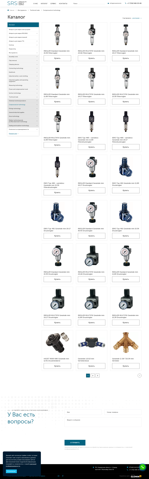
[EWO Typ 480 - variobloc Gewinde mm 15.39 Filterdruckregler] (57, 167)
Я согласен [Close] (11, 471)
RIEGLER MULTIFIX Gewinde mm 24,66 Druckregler (91, 273)
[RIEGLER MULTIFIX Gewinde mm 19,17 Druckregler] (57, 299)
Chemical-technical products (17, 100)
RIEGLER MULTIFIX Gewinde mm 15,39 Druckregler (125, 316)
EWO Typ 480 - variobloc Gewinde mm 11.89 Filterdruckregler (88, 140)
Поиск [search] (75, 3)
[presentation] (79, 433)
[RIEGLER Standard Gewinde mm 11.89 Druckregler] (125, 255)
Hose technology (14, 116)
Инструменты (13, 52)
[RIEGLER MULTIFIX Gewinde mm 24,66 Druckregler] (91, 255)
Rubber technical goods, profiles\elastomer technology (18, 120)
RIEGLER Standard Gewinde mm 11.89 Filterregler (57, 95)
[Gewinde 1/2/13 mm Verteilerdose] (91, 342)
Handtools (12, 72)
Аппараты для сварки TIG (16, 41)
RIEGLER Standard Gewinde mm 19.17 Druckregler (91, 184)
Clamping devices (14, 64)
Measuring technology (15, 85)
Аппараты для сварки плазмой (18, 37)
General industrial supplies (16, 112)
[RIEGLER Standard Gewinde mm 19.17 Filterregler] (125, 34)
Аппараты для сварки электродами (19, 29)
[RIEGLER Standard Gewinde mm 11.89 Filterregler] (57, 78)
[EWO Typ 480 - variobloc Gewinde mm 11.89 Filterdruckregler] (91, 121)
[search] (91, 3)
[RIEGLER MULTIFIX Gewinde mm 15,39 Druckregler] (125, 299)
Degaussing (12, 49)
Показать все (13, 133)
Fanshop (11, 45)
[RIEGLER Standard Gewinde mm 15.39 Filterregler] (57, 34)
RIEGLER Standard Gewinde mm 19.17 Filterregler (125, 52)
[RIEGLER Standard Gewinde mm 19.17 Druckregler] (91, 167)
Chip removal (13, 60)
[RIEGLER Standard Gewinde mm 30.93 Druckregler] (91, 212)
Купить (57, 58)
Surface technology (15, 93)
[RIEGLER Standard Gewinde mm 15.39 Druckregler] (57, 255)
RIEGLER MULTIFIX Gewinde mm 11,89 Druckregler (91, 316)
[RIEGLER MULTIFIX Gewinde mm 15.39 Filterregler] (125, 78)
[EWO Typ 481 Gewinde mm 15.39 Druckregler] (125, 212)
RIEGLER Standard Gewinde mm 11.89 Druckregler (125, 273)
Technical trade (13, 97)
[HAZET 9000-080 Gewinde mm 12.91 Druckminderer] (57, 342)
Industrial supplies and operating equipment (18, 80)
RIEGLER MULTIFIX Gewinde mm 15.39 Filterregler (125, 95)
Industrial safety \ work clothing (18, 76)
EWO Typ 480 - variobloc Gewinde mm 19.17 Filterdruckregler (122, 140)
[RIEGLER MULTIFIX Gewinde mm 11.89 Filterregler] (57, 121)
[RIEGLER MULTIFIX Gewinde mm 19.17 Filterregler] (91, 78)
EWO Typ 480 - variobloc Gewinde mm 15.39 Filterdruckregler (54, 185)
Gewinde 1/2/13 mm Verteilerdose (86, 360)
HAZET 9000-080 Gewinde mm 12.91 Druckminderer (56, 360)
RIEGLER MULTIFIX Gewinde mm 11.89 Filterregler (57, 139)
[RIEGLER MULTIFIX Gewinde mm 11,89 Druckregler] (91, 299)
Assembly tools (13, 56)
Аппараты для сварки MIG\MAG (18, 33)
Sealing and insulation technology (19, 125)
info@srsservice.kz (115, 3)
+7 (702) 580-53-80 (134, 3)
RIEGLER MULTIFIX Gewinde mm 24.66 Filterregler (91, 52)
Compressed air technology (17, 104)
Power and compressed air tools (18, 89)
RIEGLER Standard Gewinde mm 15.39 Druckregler (57, 273)
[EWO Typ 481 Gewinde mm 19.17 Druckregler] (57, 212)
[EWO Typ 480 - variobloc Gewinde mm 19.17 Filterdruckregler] (125, 121)
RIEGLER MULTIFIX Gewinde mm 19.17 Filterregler (91, 95)
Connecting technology (16, 68)
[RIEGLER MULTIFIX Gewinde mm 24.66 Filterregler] (91, 34)
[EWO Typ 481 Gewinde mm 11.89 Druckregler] (125, 167)
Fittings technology (15, 108)
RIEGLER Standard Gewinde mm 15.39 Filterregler (57, 52)
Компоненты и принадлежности (19, 129)
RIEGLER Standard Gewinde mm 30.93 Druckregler (91, 230)
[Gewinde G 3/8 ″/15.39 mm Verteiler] (125, 342)
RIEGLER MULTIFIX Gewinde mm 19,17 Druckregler (57, 316)
